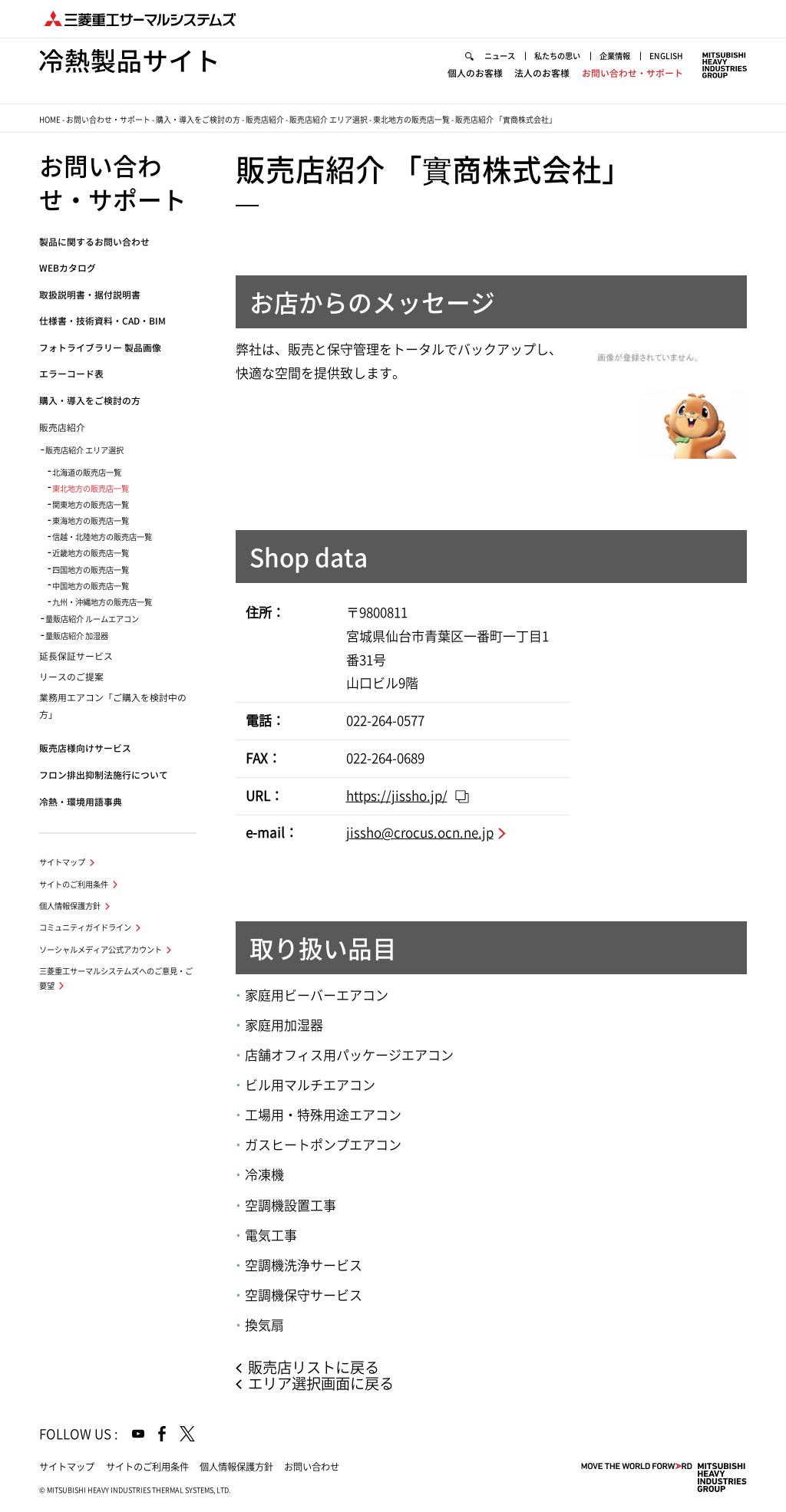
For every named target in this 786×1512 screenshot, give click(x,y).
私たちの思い (557, 56)
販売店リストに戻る (313, 1367)
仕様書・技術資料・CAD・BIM (102, 321)
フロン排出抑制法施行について (103, 775)
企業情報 (614, 56)
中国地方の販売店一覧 (90, 586)
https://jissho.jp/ (396, 795)
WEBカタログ (67, 268)
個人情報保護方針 (70, 906)
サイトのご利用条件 (73, 884)
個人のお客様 (475, 73)
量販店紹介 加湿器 (76, 636)
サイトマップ (62, 862)
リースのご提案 (71, 677)
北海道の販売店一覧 (86, 472)
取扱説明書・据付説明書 (89, 295)
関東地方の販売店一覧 (90, 505)
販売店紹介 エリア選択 (328, 120)
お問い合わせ (311, 1466)
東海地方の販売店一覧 (90, 521)
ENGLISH (666, 56)
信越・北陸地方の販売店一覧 (102, 537)
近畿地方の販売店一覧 (90, 553)
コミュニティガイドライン (85, 927)
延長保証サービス (76, 656)
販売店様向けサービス (85, 748)
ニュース (499, 56)
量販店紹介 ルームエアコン (92, 619)
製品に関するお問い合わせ (94, 242)
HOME (50, 120)
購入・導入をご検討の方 (198, 120)
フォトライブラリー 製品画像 (100, 348)
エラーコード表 (71, 374)
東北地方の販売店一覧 (411, 120)
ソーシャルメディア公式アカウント (100, 950)
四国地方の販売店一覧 (90, 570)
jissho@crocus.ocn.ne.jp (420, 832)
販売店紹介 (265, 120)
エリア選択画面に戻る (321, 1383)
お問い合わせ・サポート (632, 73)
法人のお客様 (542, 73)
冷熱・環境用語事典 (80, 802)
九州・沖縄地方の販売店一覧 (102, 602)
